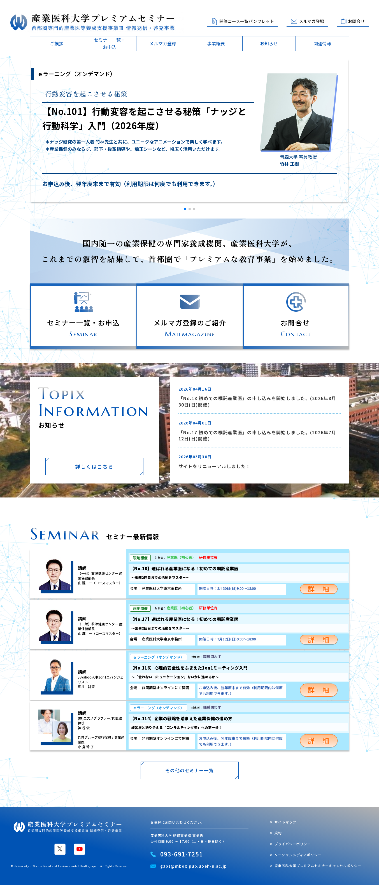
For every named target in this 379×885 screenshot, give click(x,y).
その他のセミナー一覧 (189, 770)
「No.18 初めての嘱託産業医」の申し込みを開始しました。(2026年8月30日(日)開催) (257, 401)
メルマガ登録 (311, 21)
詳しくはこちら (94, 466)
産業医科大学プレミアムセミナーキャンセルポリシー (318, 865)
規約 (278, 832)
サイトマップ (285, 822)
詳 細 (319, 589)
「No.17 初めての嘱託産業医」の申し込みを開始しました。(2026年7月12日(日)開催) (257, 435)
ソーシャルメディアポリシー (298, 854)
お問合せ (356, 21)
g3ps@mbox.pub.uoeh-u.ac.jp (193, 866)
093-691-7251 (181, 854)
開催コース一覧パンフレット (246, 21)
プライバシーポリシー (293, 843)
